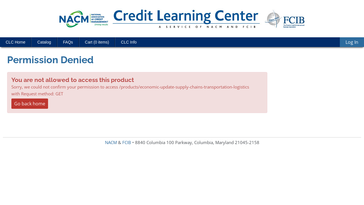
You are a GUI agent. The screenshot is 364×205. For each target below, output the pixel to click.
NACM (111, 142)
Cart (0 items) (97, 42)
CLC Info (128, 42)
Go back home (29, 104)
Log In (352, 42)
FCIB (126, 142)
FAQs (68, 42)
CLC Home (15, 42)
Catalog (44, 42)
